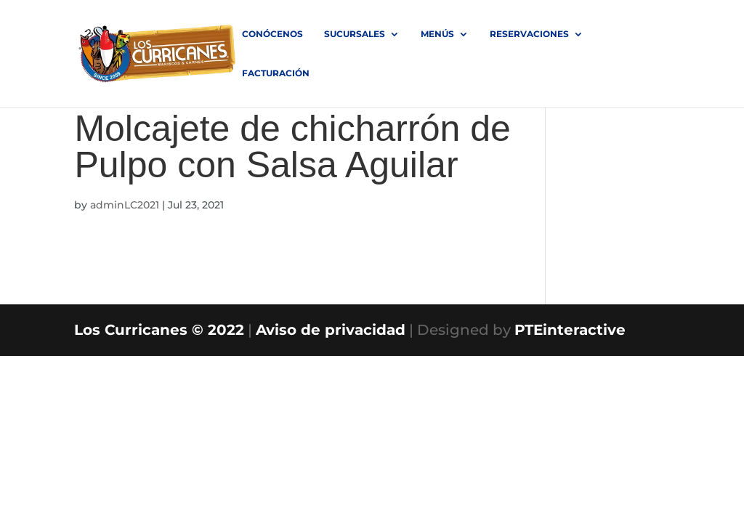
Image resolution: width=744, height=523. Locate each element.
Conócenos (272, 34)
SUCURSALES (354, 34)
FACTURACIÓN (276, 73)
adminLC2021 (124, 204)
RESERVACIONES (529, 34)
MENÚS (437, 34)
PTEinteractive (570, 329)
